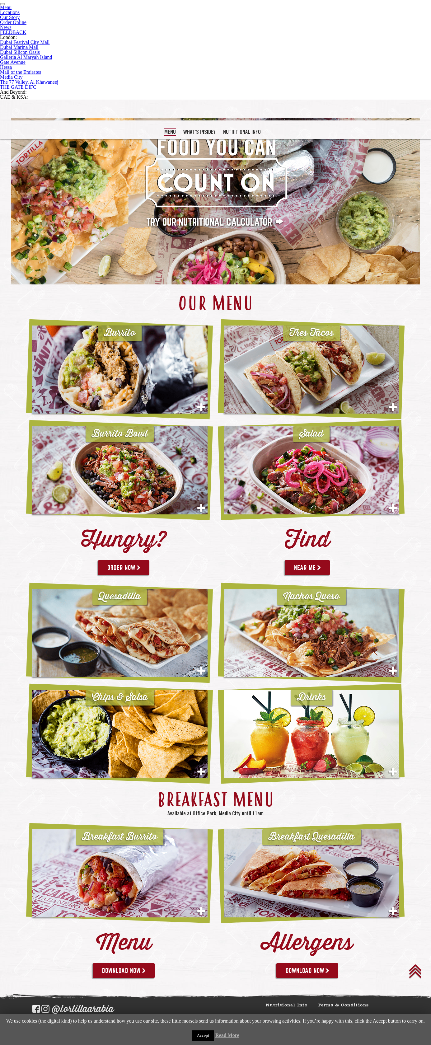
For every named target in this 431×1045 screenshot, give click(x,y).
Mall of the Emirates (20, 72)
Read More (227, 1035)
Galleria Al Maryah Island (26, 57)
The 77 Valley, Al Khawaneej (29, 82)
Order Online (13, 22)
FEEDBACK (13, 32)
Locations (10, 12)
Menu (6, 7)
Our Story (10, 17)
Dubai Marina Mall (19, 47)
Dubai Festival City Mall (25, 42)
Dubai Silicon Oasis (20, 52)
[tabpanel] (215, 201)
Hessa (6, 67)
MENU (170, 132)
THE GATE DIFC (18, 87)
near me (307, 567)
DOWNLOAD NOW (123, 970)
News (5, 27)
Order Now (123, 567)
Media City (11, 77)
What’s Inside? (199, 132)
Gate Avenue (13, 62)
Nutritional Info (242, 132)
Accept (203, 1035)
